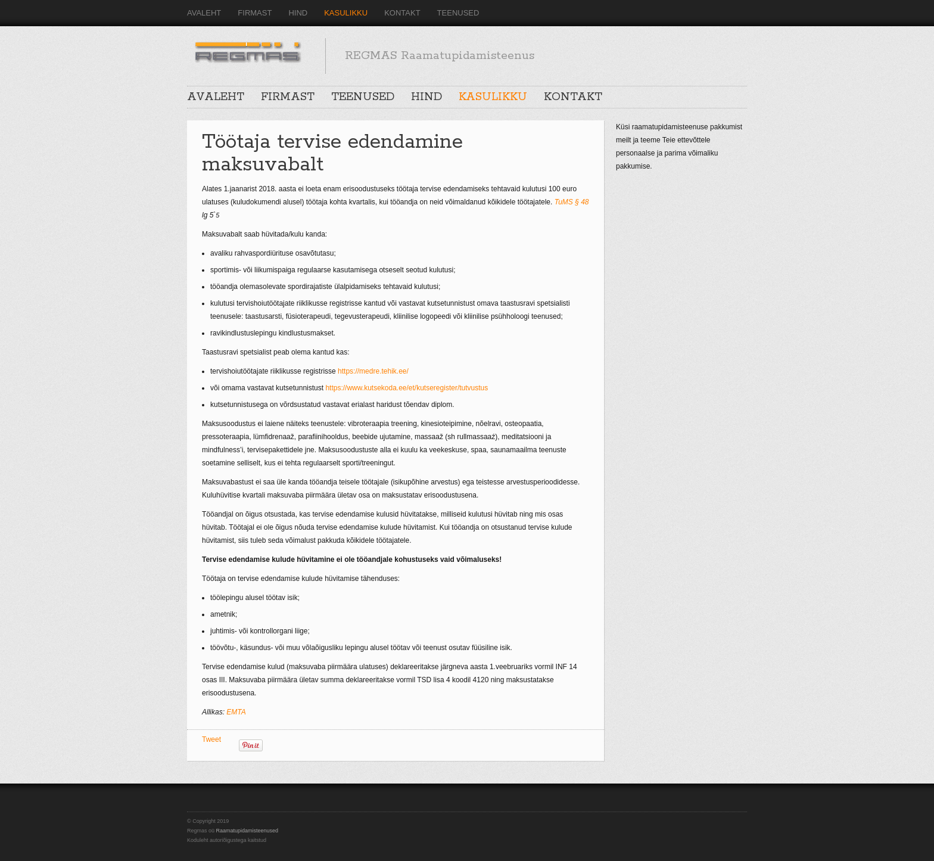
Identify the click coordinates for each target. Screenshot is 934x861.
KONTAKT (402, 12)
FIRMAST (255, 12)
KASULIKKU (346, 12)
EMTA (235, 712)
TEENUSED (458, 12)
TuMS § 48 (572, 202)
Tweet (211, 739)
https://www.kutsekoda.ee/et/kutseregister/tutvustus (406, 388)
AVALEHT (204, 12)
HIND (297, 12)
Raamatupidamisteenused (247, 831)
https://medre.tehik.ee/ (374, 371)
